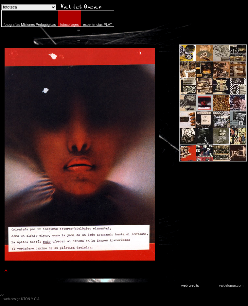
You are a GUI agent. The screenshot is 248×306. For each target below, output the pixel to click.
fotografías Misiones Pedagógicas (30, 24)
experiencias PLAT (97, 24)
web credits (190, 285)
